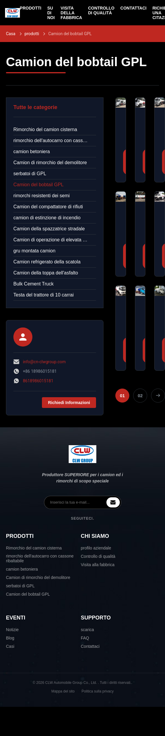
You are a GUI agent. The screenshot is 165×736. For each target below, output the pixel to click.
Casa (10, 33)
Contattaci (90, 646)
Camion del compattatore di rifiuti (48, 206)
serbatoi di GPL (29, 173)
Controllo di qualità (98, 556)
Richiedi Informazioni (69, 402)
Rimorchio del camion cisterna (45, 129)
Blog (10, 638)
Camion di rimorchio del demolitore (50, 162)
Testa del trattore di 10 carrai (43, 294)
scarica (87, 629)
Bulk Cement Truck (33, 283)
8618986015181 (38, 380)
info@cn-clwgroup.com (44, 361)
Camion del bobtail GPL (38, 184)
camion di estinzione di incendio (47, 217)
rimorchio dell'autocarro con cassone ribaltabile (54, 140)
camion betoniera (31, 151)
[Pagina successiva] (158, 396)
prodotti (32, 33)
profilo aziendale (96, 548)
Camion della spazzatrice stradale (49, 228)
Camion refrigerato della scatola (47, 261)
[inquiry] (113, 502)
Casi (10, 646)
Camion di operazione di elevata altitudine (54, 239)
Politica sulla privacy (97, 691)
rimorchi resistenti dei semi (41, 195)
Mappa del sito (63, 691)
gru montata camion (34, 250)
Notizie (12, 629)
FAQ (85, 638)
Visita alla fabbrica (97, 564)
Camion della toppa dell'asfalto (45, 272)
